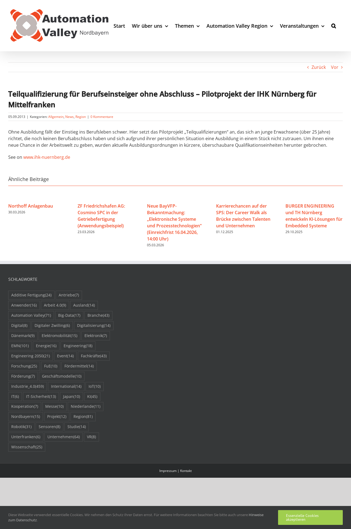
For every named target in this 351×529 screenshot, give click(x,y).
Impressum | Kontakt (175, 470)
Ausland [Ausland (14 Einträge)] (84, 305)
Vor (334, 67)
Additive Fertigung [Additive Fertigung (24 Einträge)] (31, 295)
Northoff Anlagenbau (30, 206)
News (69, 116)
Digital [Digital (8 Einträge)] (19, 325)
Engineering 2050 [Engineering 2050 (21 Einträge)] (30, 356)
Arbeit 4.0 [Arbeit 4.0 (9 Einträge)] (55, 305)
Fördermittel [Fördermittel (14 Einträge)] (79, 366)
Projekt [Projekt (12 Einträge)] (56, 416)
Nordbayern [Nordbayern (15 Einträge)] (25, 416)
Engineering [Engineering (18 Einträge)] (78, 346)
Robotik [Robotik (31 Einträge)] (21, 427)
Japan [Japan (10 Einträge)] (71, 396)
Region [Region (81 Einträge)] (83, 416)
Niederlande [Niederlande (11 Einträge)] (85, 406)
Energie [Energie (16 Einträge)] (46, 346)
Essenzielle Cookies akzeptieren (302, 517)
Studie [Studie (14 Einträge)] (76, 427)
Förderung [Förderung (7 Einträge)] (23, 376)
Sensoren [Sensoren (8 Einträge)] (49, 427)
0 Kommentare (101, 116)
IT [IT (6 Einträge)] (15, 396)
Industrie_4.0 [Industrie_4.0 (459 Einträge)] (27, 386)
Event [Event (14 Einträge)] (65, 356)
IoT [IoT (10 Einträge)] (95, 386)
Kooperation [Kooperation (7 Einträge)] (24, 406)
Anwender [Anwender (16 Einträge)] (24, 305)
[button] (333, 25)
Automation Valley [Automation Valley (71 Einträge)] (31, 315)
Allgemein (56, 116)
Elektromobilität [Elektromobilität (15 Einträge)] (59, 336)
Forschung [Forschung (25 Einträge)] (24, 366)
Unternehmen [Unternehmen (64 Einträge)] (63, 437)
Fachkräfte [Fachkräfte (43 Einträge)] (94, 356)
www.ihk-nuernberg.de (46, 157)
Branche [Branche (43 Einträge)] (98, 315)
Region (80, 116)
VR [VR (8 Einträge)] (91, 437)
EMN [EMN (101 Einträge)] (20, 346)
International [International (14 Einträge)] (66, 386)
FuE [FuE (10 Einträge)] (50, 366)
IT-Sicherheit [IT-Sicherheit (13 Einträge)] (41, 396)
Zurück (319, 67)
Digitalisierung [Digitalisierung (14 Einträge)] (94, 325)
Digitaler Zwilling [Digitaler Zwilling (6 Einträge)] (52, 325)
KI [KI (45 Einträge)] (92, 396)
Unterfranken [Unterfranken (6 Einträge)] (25, 437)
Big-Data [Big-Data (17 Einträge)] (69, 315)
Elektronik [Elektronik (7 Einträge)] (95, 336)
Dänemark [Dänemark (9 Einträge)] (23, 336)
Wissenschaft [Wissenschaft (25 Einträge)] (26, 447)
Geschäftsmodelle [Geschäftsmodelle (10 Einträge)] (61, 376)
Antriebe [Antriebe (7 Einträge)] (69, 295)
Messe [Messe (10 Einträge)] (54, 406)
